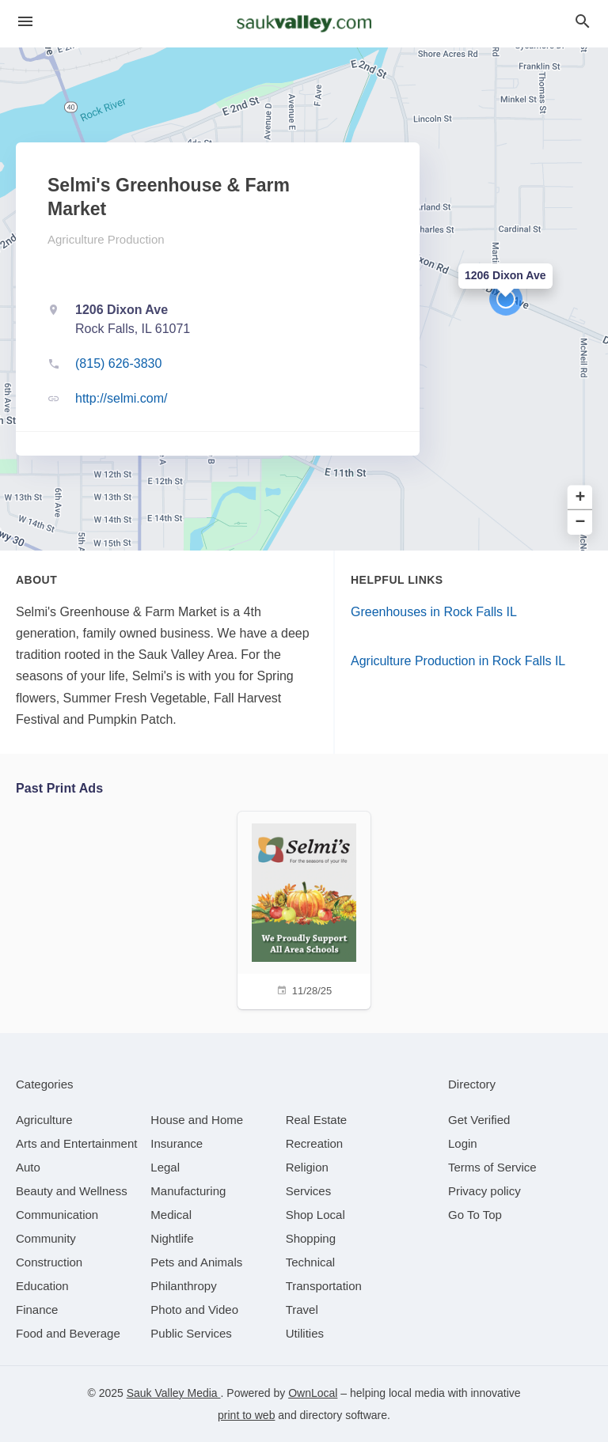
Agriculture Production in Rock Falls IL (458, 661)
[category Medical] (171, 1214)
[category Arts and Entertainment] (76, 1143)
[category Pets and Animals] (196, 1262)
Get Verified (479, 1119)
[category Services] (309, 1191)
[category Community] (46, 1238)
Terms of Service (492, 1167)
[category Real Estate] (317, 1119)
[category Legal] (165, 1167)
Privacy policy (484, 1191)
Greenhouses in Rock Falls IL (434, 612)
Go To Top (475, 1214)
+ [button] (581, 497)
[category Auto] (28, 1167)
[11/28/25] (304, 908)
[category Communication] (57, 1214)
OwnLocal (312, 1393)
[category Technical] (311, 1262)
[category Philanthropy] (183, 1286)
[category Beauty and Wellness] (71, 1191)
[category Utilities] (305, 1333)
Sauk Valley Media (174, 1393)
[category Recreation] (315, 1143)
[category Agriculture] (44, 1119)
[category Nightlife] (171, 1238)
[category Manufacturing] (188, 1191)
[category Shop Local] (315, 1214)
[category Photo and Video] (194, 1309)
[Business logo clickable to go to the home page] (304, 23)
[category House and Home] (196, 1119)
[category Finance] (37, 1309)
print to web (246, 1415)
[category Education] (42, 1286)
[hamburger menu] (25, 22)
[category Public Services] (191, 1333)
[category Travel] (302, 1309)
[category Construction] (49, 1262)
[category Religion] (307, 1167)
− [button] (581, 522)
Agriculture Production (106, 239)
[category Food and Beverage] (68, 1333)
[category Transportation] (324, 1286)
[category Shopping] (311, 1238)
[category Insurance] (176, 1143)
